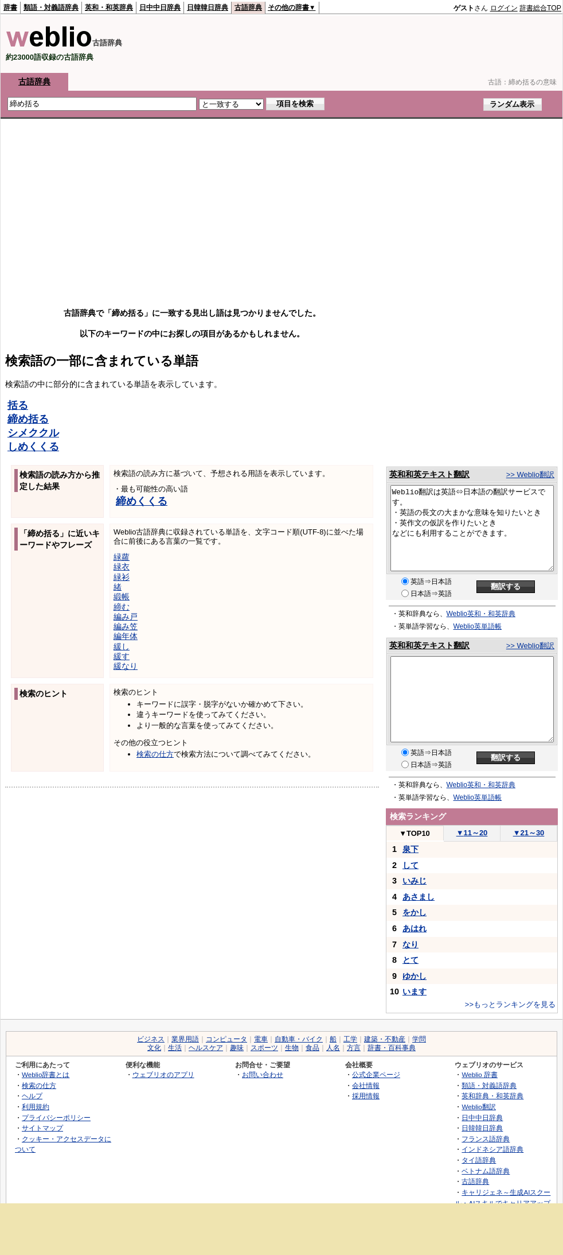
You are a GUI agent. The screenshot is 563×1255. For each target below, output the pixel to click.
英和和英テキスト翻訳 (429, 474)
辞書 (10, 7)
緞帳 (122, 596)
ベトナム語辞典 (486, 1171)
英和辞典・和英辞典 (492, 1095)
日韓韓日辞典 (207, 7)
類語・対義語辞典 (51, 7)
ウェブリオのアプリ (163, 1074)
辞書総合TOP (540, 8)
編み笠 (126, 626)
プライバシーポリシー (56, 1117)
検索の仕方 (155, 754)
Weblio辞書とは (45, 1074)
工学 (350, 1039)
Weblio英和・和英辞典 (481, 614)
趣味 (237, 1047)
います (414, 991)
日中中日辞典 (160, 7)
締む (122, 606)
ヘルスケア (206, 1047)
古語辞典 (248, 7)
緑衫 (122, 577)
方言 (354, 1047)
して (410, 865)
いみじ (414, 880)
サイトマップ (42, 1128)
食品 (312, 1047)
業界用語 (185, 1039)
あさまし (418, 896)
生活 (175, 1047)
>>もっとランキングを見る (510, 1004)
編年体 (126, 636)
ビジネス (151, 1039)
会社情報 (366, 1085)
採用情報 (366, 1095)
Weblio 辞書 (480, 1074)
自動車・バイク (299, 1039)
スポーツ (264, 1047)
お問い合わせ (262, 1074)
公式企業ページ (376, 1074)
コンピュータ (226, 1039)
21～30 (529, 832)
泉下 (410, 849)
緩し (122, 646)
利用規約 (35, 1106)
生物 (292, 1047)
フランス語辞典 (486, 1138)
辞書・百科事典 (391, 1047)
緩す (122, 656)
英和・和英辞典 (109, 7)
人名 (333, 1047)
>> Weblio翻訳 (530, 474)
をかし (414, 912)
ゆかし (414, 976)
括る (17, 405)
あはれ (414, 928)
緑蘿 (122, 556)
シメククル (33, 433)
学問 (419, 1039)
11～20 (472, 832)
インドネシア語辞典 (492, 1149)
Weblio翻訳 (478, 1106)
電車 (261, 1039)
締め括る (28, 419)
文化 (154, 1047)
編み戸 (126, 616)
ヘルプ (32, 1095)
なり (410, 944)
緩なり (126, 666)
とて (410, 960)
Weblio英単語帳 (477, 626)
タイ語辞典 (479, 1160)
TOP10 (414, 833)
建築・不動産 (384, 1039)
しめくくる (33, 446)
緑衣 (122, 566)
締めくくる (141, 501)
